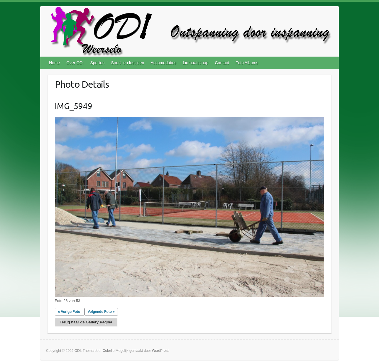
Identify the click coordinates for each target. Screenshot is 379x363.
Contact (222, 62)
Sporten (97, 62)
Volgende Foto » (101, 312)
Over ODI (75, 62)
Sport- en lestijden (127, 62)
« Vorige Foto (69, 312)
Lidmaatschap (195, 62)
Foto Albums (247, 62)
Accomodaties (163, 62)
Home (54, 62)
